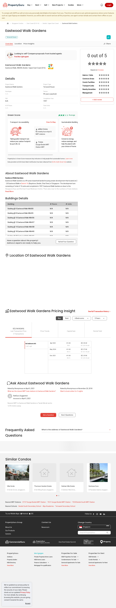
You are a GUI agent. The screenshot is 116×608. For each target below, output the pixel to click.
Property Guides (12, 559)
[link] (41, 55)
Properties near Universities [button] (71, 579)
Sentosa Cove (94, 486)
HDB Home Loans (39, 559)
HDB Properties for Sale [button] (70, 557)
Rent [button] (38, 5)
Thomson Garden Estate (43, 486)
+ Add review (97, 100)
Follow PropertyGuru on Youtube (100, 514)
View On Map (51, 122)
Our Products (10, 530)
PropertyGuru (12, 553)
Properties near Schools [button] (70, 582)
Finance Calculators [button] (41, 562)
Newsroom (45, 527)
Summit (67, 541)
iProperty (105, 542)
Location (18, 44)
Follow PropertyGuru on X (107, 514)
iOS (31, 513)
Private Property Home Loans (43, 557)
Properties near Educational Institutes (70, 574)
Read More (9, 191)
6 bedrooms (79, 318)
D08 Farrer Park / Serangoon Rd (98, 589)
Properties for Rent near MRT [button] (43, 585)
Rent (66, 318)
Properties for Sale (69, 553)
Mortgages (38, 553)
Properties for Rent (96, 553)
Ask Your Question (66, 242)
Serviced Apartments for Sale (70, 562)
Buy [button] (30, 5)
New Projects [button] (59, 5)
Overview (9, 44)
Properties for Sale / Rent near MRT (42, 574)
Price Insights (28, 44)
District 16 (24, 183)
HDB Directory (11, 562)
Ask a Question (48, 415)
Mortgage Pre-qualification (42, 565)
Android (24, 513)
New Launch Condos (13, 576)
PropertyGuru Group (13, 522)
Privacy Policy (25, 592)
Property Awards (41, 541)
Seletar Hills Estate (68, 486)
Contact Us (46, 522)
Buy (59, 318)
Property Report (88, 542)
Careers (8, 534)
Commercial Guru (15, 542)
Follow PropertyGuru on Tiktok (110, 514)
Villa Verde (11, 486)
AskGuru (9, 557)
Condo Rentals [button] (94, 560)
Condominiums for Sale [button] (70, 560)
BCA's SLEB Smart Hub (59, 162)
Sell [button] (47, 5)
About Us (8, 527)
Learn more (69, 158)
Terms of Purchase (58, 603)
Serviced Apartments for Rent (98, 562)
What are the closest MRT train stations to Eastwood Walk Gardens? (32, 391)
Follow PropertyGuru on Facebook (93, 514)
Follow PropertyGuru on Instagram (97, 514)
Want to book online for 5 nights (71, 391)
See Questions (67, 415)
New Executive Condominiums (16, 579)
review (101, 70)
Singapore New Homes (16, 573)
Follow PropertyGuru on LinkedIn (104, 514)
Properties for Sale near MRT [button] (43, 580)
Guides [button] (71, 5)
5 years (97, 318)
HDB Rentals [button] (94, 557)
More (80, 5)
